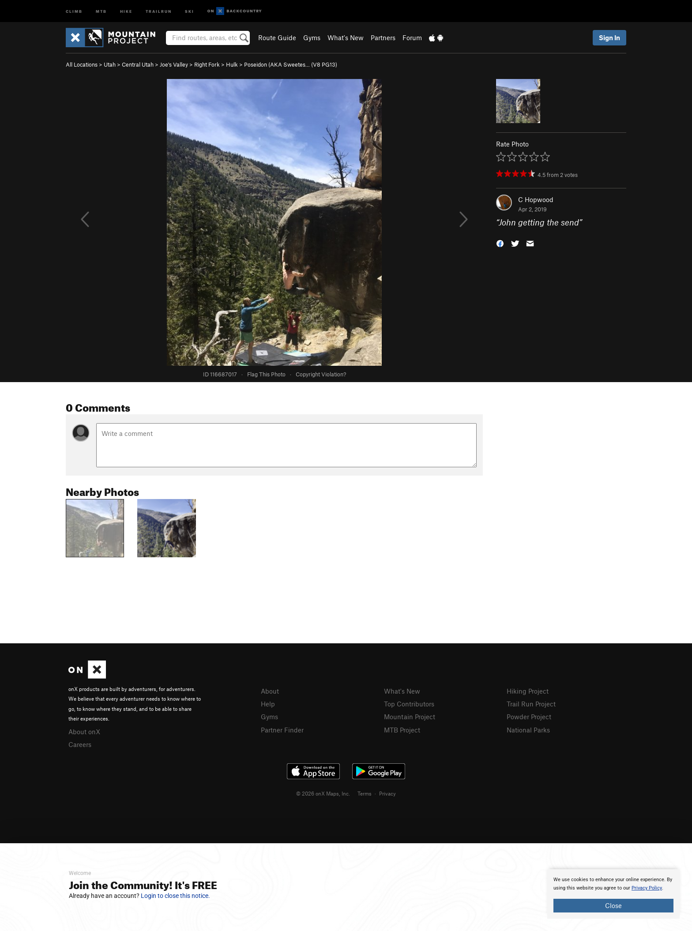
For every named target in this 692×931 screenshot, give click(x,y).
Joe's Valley (174, 64)
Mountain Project (409, 717)
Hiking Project (528, 691)
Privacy (387, 793)
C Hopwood (535, 199)
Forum (412, 37)
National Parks (528, 730)
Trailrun (159, 11)
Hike (126, 11)
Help (268, 704)
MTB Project (402, 730)
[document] (613, 893)
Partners (383, 37)
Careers (79, 744)
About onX (84, 732)
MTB (101, 11)
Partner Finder (282, 730)
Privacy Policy (647, 888)
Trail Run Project (531, 704)
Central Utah (138, 64)
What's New (345, 37)
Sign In (609, 37)
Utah (110, 64)
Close (613, 905)
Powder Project (529, 717)
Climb (74, 11)
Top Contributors (409, 704)
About (270, 691)
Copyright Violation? (321, 374)
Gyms (311, 37)
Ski (189, 11)
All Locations (82, 64)
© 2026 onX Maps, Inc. (323, 793)
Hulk (232, 64)
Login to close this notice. (175, 895)
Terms (364, 793)
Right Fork (207, 64)
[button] (500, 243)
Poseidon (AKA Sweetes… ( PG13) (290, 64)
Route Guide (277, 37)
